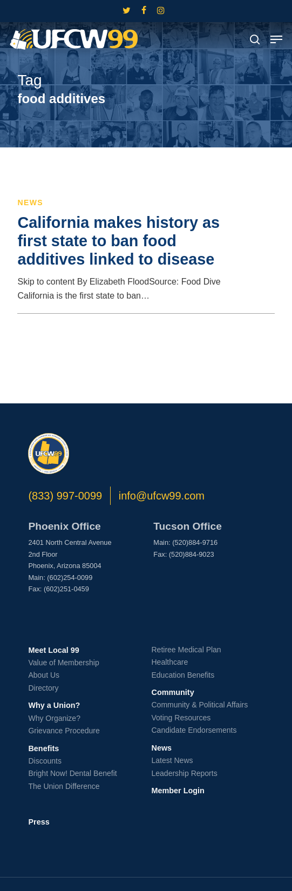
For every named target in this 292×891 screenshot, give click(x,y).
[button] (276, 39)
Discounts (44, 761)
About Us (43, 675)
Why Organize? (54, 718)
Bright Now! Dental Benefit (72, 773)
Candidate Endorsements (193, 730)
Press (38, 822)
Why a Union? (54, 705)
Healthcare (169, 662)
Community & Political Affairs (199, 704)
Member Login (177, 790)
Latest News (172, 760)
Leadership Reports (184, 773)
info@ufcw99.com (162, 496)
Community (172, 692)
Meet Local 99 (53, 650)
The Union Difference (63, 786)
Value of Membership (63, 662)
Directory (43, 688)
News (30, 202)
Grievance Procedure (63, 730)
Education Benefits (182, 675)
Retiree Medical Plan (186, 649)
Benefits (43, 748)
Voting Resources (180, 717)
